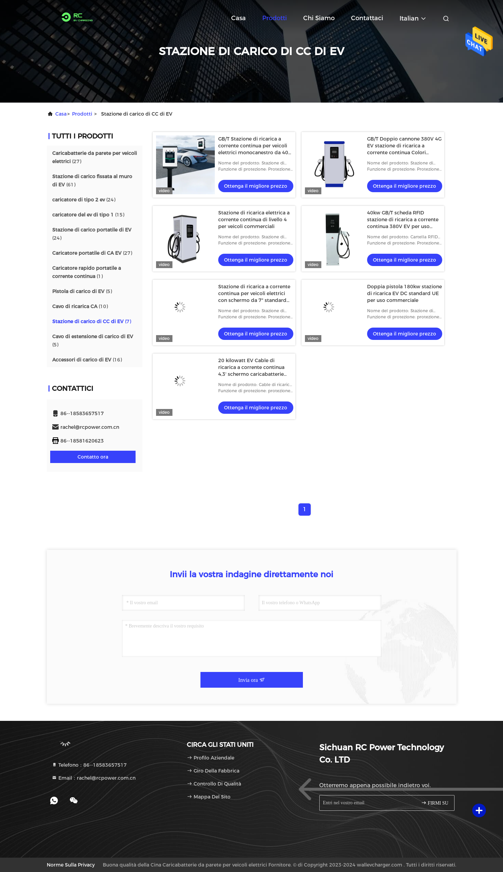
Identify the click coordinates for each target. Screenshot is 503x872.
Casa (238, 18)
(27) (94, 157)
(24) (83, 200)
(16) (87, 360)
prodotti (82, 114)
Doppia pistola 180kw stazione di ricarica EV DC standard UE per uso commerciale (404, 293)
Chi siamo (319, 18)
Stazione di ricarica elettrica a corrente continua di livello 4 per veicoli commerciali (254, 219)
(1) (86, 272)
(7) (91, 321)
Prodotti (274, 18)
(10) (80, 306)
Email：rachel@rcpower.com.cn (94, 778)
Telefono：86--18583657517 (89, 765)
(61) (92, 180)
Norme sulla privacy (71, 865)
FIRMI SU (434, 803)
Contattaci (367, 18)
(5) (82, 291)
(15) (88, 215)
